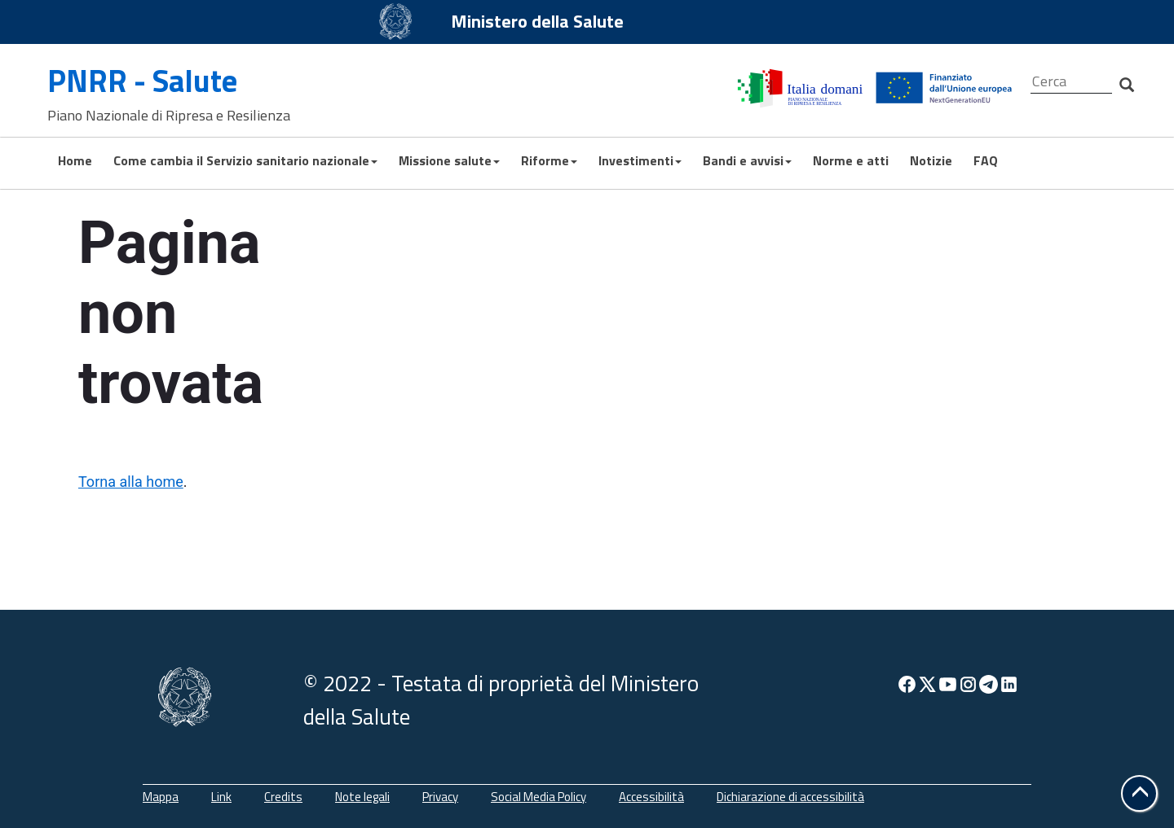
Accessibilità (651, 796)
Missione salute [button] (449, 160)
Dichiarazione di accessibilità (790, 796)
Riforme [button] (549, 160)
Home (75, 160)
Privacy (440, 796)
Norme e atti (851, 160)
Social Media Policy (538, 796)
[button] (1139, 793)
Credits (283, 796)
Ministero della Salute (537, 21)
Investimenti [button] (640, 160)
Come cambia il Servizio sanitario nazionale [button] (245, 160)
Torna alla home (130, 481)
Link (221, 796)
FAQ (985, 160)
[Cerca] (1071, 82)
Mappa (161, 796)
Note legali (362, 796)
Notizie (931, 160)
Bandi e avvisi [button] (747, 160)
